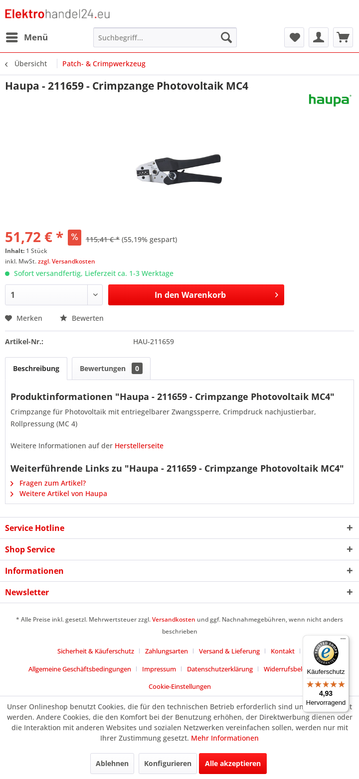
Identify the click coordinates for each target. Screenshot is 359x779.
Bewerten (82, 318)
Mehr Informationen (225, 738)
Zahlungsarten (166, 651)
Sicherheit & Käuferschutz (95, 651)
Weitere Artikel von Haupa (58, 493)
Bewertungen (111, 368)
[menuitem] (26, 37)
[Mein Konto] (319, 37)
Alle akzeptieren (233, 763)
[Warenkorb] (343, 37)
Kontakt (283, 651)
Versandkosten (173, 619)
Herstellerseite (139, 445)
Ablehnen (112, 763)
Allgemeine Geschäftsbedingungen (79, 668)
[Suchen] (226, 37)
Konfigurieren (167, 763)
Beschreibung (36, 368)
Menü (27, 36)
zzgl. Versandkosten (66, 261)
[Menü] (343, 641)
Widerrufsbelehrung (294, 668)
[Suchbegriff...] (165, 37)
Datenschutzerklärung (220, 668)
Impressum (159, 668)
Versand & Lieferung (229, 651)
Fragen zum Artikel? (48, 483)
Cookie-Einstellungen (180, 686)
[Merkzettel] (294, 37)
